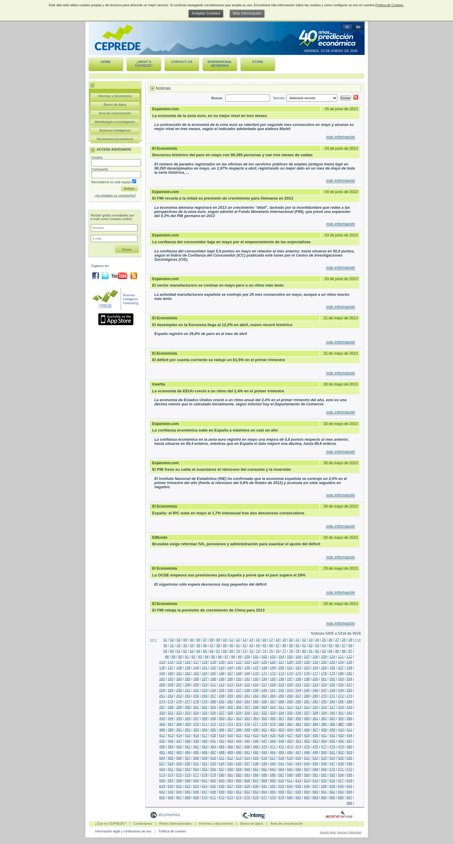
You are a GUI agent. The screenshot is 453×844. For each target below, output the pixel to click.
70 (238, 651)
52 (311, 645)
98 (233, 656)
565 (290, 769)
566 (298, 769)
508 (196, 758)
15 (258, 639)
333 (273, 713)
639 (332, 786)
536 (238, 763)
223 (315, 684)
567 (307, 769)
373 (221, 724)
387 (341, 724)
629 (247, 786)
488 (221, 752)
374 (230, 724)
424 (264, 735)
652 (247, 792)
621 (179, 786)
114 (170, 662)
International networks (219, 63)
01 (165, 639)
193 (255, 679)
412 (162, 735)
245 (307, 690)
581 (230, 775)
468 (247, 746)
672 (221, 797)
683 (315, 797)
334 (281, 713)
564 (281, 769)
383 (307, 724)
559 (238, 769)
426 (281, 735)
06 (198, 639)
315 (315, 707)
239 (255, 690)
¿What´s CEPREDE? (144, 63)
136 (162, 667)
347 (196, 718)
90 (180, 656)
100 (247, 656)
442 (221, 741)
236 (230, 690)
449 (281, 741)
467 (238, 746)
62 (185, 651)
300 (187, 707)
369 (187, 724)
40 (231, 645)
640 (341, 786)
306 (238, 707)
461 (187, 746)
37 (212, 645)
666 (170, 797)
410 (341, 729)
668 (187, 797)
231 (187, 690)
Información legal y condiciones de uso (123, 831)
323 (187, 713)
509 (204, 758)
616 (332, 780)
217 (264, 684)
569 (324, 769)
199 (307, 679)
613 (307, 780)
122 (238, 662)
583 (247, 775)
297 (162, 707)
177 (315, 673)
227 (349, 684)
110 (332, 656)
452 (307, 741)
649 (221, 792)
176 (307, 673)
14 (251, 639)
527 (162, 763)
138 (179, 667)
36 (205, 645)
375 (238, 724)
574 (170, 775)
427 (290, 735)
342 (349, 713)
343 (162, 718)
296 (349, 701)
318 (341, 707)
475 (307, 746)
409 (332, 729)
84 (331, 651)
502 (341, 752)
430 (315, 735)
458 (162, 746)
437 (179, 741)
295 (341, 701)
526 (349, 758)
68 (225, 651)
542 (290, 763)
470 (264, 746)
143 (221, 667)
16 (264, 639)
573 (162, 775)
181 (349, 673)
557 (221, 769)
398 (238, 729)
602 (213, 780)
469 (255, 746)
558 (230, 769)
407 (315, 729)
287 (273, 701)
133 (332, 662)
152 (298, 667)
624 (204, 786)
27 (337, 639)
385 (324, 724)
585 (264, 775)
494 (273, 752)
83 (324, 651)
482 (170, 752)
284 (247, 701)
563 (273, 769)
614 (315, 780)
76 (277, 651)
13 (245, 639)
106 (298, 656)
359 (298, 718)
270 (324, 696)
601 (204, 780)
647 (204, 792)
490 (238, 752)
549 (349, 763)
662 (332, 792)
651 (238, 792)
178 (324, 673)
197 (290, 679)
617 (341, 780)
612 (298, 780)
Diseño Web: (328, 832)
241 (273, 690)
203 (341, 679)
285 (255, 701)
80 (304, 651)
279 (204, 701)
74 (264, 651)
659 (307, 792)
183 (170, 679)
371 (204, 724)
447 (264, 741)
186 (196, 679)
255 (196, 696)
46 (271, 645)
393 (196, 729)
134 (341, 662)
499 (315, 752)
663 (341, 792)
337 (307, 713)
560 (247, 769)
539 (264, 763)
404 (290, 729)
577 (196, 775)
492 (255, 752)
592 (324, 775)
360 (307, 718)
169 (247, 673)
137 (170, 667)
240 (264, 690)
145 (238, 667)
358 (290, 718)
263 (264, 696)
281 (221, 701)
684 (324, 797)
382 (298, 724)
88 (167, 656)
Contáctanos (142, 823)
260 (238, 696)
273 (349, 696)
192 (247, 679)
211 (213, 684)
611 (290, 780)
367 (170, 724)
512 (230, 758)
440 (204, 741)
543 (298, 763)
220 (290, 684)
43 (251, 645)
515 (255, 758)
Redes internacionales (175, 823)
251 (162, 696)
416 (196, 735)
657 (290, 792)
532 (204, 763)
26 (331, 639)
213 (230, 684)
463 (204, 746)
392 (187, 729)
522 (315, 758)
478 (332, 746)
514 (247, 758)
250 (349, 690)
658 (298, 792)
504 (162, 758)
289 (290, 701)
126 (273, 662)
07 (205, 639)
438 (187, 741)
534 (221, 763)
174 (290, 673)
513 (238, 758)
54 (324, 645)
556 (213, 769)
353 (247, 718)
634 (290, 786)
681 (298, 797)
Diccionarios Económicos (115, 139)
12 (238, 639)
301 (196, 707)
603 (221, 780)
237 (238, 690)
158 (349, 667)
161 (179, 673)
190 (230, 679)
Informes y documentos (115, 96)
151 (290, 667)
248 (332, 690)
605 (238, 780)
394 (204, 729)
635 (298, 786)
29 (350, 639)
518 (281, 758)
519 (290, 758)
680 (290, 797)
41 (238, 645)
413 (170, 735)
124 (255, 662)
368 (179, 724)
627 (230, 786)
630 (255, 786)
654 (264, 792)
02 (172, 639)
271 (332, 696)
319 (349, 707)
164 (204, 673)
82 (317, 651)
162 (187, 673)
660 (315, 792)
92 (193, 656)
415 (187, 735)
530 (187, 763)
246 (315, 690)
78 (291, 651)
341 (341, 713)
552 (179, 769)
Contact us (181, 62)
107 (307, 656)
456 (341, 741)
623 (196, 786)
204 (349, 679)
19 (284, 639)
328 (230, 713)
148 (264, 667)
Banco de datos (115, 104)
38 (218, 645)
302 (204, 707)
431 (324, 735)
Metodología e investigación (115, 122)
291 (307, 701)
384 (315, 724)
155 (324, 667)
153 (307, 667)
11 (231, 639)
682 (307, 797)
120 (221, 662)
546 (324, 763)
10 (225, 639)
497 (298, 752)
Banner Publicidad (349, 832)
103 (273, 656)
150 (281, 667)
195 (273, 679)
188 (213, 679)
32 (178, 645)
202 (332, 679)
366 (162, 724)
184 (179, 679)
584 (255, 775)
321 (170, 713)
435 (162, 741)
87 (350, 651)
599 (187, 780)
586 (273, 775)
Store (257, 62)
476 (315, 746)
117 (196, 662)
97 (226, 656)
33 (185, 645)
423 (255, 735)
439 (196, 741)
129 (298, 662)
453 (315, 741)
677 (264, 797)
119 (213, 662)
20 (291, 639)
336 (298, 713)
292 (315, 701)
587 (281, 775)
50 (297, 645)
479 (341, 746)
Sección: (305, 98)
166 (221, 673)
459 (170, 746)
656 (281, 792)
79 (297, 651)
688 (349, 803)
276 (179, 701)
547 (332, 763)
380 (281, 724)
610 (281, 780)
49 (291, 645)
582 (238, 775)
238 (247, 690)
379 (273, 724)
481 (162, 752)
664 (349, 792)
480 (349, 746)
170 (255, 673)
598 (179, 780)
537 (247, 763)
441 (213, 741)
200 (315, 679)
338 (315, 713)
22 (304, 639)
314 (307, 707)
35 (198, 645)
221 (298, 684)
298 (170, 707)
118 (204, 662)
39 (225, 645)
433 (341, 735)
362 (324, 718)
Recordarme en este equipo (113, 182)
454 (324, 741)
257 (213, 696)
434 (349, 735)
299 (179, 707)
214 (238, 684)
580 (221, 775)
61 (178, 651)
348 (204, 718)
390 (170, 729)
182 (162, 679)
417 (204, 735)
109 (324, 656)
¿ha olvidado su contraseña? (115, 195)
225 (332, 684)
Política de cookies (172, 831)
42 (245, 645)
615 (324, 780)
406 (307, 729)
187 (204, 679)
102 (264, 656)
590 (307, 775)
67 (218, 651)
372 (213, 724)
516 (264, 758)
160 (170, 673)
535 (230, 763)
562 (264, 769)
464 (213, 746)
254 (187, 696)
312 (290, 707)
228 (162, 690)
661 (324, 792)
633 (281, 786)
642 (162, 792)
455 (332, 741)
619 (162, 786)
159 (162, 673)
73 (258, 651)
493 (264, 752)
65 (205, 651)
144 (230, 667)
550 (162, 769)
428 (298, 735)
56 (337, 645)
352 (238, 718)
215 (247, 684)
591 (315, 775)
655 (273, 792)
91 (187, 656)
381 (290, 724)
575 (179, 775)
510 (213, 758)
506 (179, 758)
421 (238, 735)
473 (290, 746)
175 (298, 673)
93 (200, 656)
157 (341, 667)
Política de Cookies (389, 5)
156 (332, 667)
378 (264, 724)
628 (238, 786)
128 (290, 662)
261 (247, 696)
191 (238, 679)
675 (247, 797)
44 (258, 645)
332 (264, 713)
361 (315, 718)
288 (281, 701)
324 (196, 713)
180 (341, 673)
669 (196, 797)
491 (247, 752)
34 (192, 645)
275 (170, 701)
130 (307, 662)
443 (230, 741)
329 (238, 713)
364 (341, 718)
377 (255, 724)
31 (172, 645)
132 (324, 662)
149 (273, 667)
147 (255, 667)
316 (324, 707)
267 (298, 696)
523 (324, 758)
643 (170, 792)
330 (247, 713)
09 (218, 639)
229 (170, 690)
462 (196, 746)
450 (290, 741)
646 (196, 792)
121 (230, 662)
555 (204, 769)
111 (341, 656)
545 (315, 763)
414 (179, 735)
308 (255, 707)
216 (255, 684)
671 (213, 797)
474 (298, 746)
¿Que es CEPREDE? (110, 823)
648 (213, 792)
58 (350, 645)
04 (185, 639)
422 (247, 735)
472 (281, 746)
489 (230, 752)
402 (273, 729)
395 (213, 729)
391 (179, 729)
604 (230, 780)
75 (271, 651)
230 (179, 690)
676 (255, 797)
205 (162, 684)
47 (277, 645)
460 (179, 746)
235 (221, 690)
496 (290, 752)
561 (255, 769)
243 (290, 690)
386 (332, 724)
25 (324, 639)
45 (264, 645)
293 (324, 701)
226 (341, 684)
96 (220, 656)
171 (264, 673)
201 (324, 679)
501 (332, 752)
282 (230, 701)
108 (315, 656)
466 (230, 746)
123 (247, 662)
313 (298, 707)
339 (324, 713)
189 (221, 679)
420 (230, 735)
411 (349, 729)
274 (162, 701)
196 (281, 679)
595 (349, 775)
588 (290, 775)
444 (238, 741)
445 (247, 741)
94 (207, 656)
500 (324, 752)
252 (170, 696)
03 (178, 639)
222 (307, 684)
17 (271, 639)
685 (332, 797)
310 (273, 707)
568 (315, 769)
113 (162, 662)
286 (264, 701)
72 (251, 651)
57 (344, 645)
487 (213, 752)
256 (204, 696)
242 (281, 690)
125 (264, 662)
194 (264, 679)
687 (349, 797)
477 (324, 746)
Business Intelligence (115, 130)
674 (238, 797)
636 (307, 786)
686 (341, 797)
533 (213, 763)
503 (349, 752)
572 (349, 769)
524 (332, 758)
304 (221, 707)
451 (298, 741)
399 (247, 729)
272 (341, 696)
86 (344, 651)
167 (230, 673)
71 (245, 651)
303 (213, 707)
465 (221, 746)
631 (264, 786)
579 (213, 775)
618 (349, 780)
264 (273, 696)
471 (273, 746)
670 (204, 797)
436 (170, 741)
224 (324, 684)
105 (290, 656)
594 (341, 775)
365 (349, 718)
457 (349, 741)
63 (192, 651)
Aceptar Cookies (206, 13)
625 (213, 786)
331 (255, 713)
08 (212, 639)
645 (187, 792)
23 (311, 639)
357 (281, 718)
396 (221, 729)
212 (221, 684)
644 (179, 792)
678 (273, 797)
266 (290, 696)
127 (281, 662)
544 (307, 763)
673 (230, 797)
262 (255, 696)
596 (162, 780)
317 (332, 707)
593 (332, 775)
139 (187, 667)
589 (298, 775)
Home (106, 62)
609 (273, 780)
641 (349, 786)
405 (298, 729)
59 (165, 651)
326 (213, 713)
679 (281, 797)
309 (264, 707)
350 (221, 718)
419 (221, 735)
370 (196, 724)
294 (332, 701)
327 (221, 713)
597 (170, 780)
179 (332, 673)
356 (273, 718)
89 (173, 656)
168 (238, 673)
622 (187, 786)
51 (304, 645)
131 (315, 662)
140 (196, 667)
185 (187, 679)
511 (221, 758)
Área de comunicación (115, 113)
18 (277, 639)
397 (230, 729)
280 (213, 701)
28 (344, 639)
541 (281, 763)
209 (196, 684)
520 (298, 758)
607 (255, 780)
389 (162, 729)
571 (341, 769)
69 (231, 651)
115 (179, 662)
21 (297, 639)
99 (239, 656)
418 (213, 735)
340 (332, 713)
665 (162, 797)
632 (273, 786)
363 (332, 718)
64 (198, 651)
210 (204, 684)
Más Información (247, 13)
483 (179, 752)
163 (196, 673)
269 (315, 696)
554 (196, 769)
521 (307, 758)
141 (204, 667)
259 (230, 696)
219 (281, 684)
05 (192, 639)
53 (317, 645)
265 (281, 696)
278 (196, 701)
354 (255, 718)
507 (187, 758)
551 (170, 769)
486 (204, 752)
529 (179, 763)
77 (284, 651)
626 (221, 786)
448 (273, 741)
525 (341, 758)
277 (187, 701)
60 (172, 651)
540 (273, 763)
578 (204, 775)
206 (170, 684)
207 (179, 684)
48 (284, 645)
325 (204, 713)
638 (324, 786)
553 (187, 769)
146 (247, 667)
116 (187, 662)
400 (255, 729)
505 (170, 758)
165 (213, 673)
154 (315, 667)
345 (179, 718)
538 (255, 763)
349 (213, 718)
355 (264, 718)
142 (213, 667)
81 (311, 651)
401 (264, 729)
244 (298, 690)
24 (317, 639)
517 (273, 758)
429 (307, 735)
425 (273, 735)
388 (349, 724)
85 (337, 651)
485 (196, 752)
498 (307, 752)
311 (281, 707)
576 (187, 775)
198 (298, 679)
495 (281, 752)
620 (170, 786)
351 (230, 718)
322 (179, 713)
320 (162, 713)
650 (230, 792)
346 (187, 718)
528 (170, 763)
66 (212, 651)
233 (204, 690)
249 (341, 690)
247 (324, 690)
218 (273, 684)
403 (281, 729)
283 (238, 701)
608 (264, 780)
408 (324, 729)
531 (196, 763)
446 (255, 741)
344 (170, 718)
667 (179, 797)
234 (213, 690)
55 (331, 645)
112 (349, 656)
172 (273, 673)
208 (187, 684)
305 (230, 707)
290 (298, 701)
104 (281, 656)
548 (341, 763)
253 (179, 696)
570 (332, 769)
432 (332, 735)
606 (247, 780)
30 (165, 645)
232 (196, 690)
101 (255, 656)
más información (340, 137)
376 (247, 724)
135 (349, 662)
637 (315, 786)
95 (213, 656)
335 (290, 713)
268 (307, 696)
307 (247, 707)
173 (281, 673)
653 (255, 792)
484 (187, 752)
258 (221, 696)
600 (196, 780)
